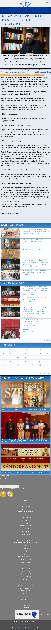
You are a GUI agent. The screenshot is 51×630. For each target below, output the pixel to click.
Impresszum (25, 624)
